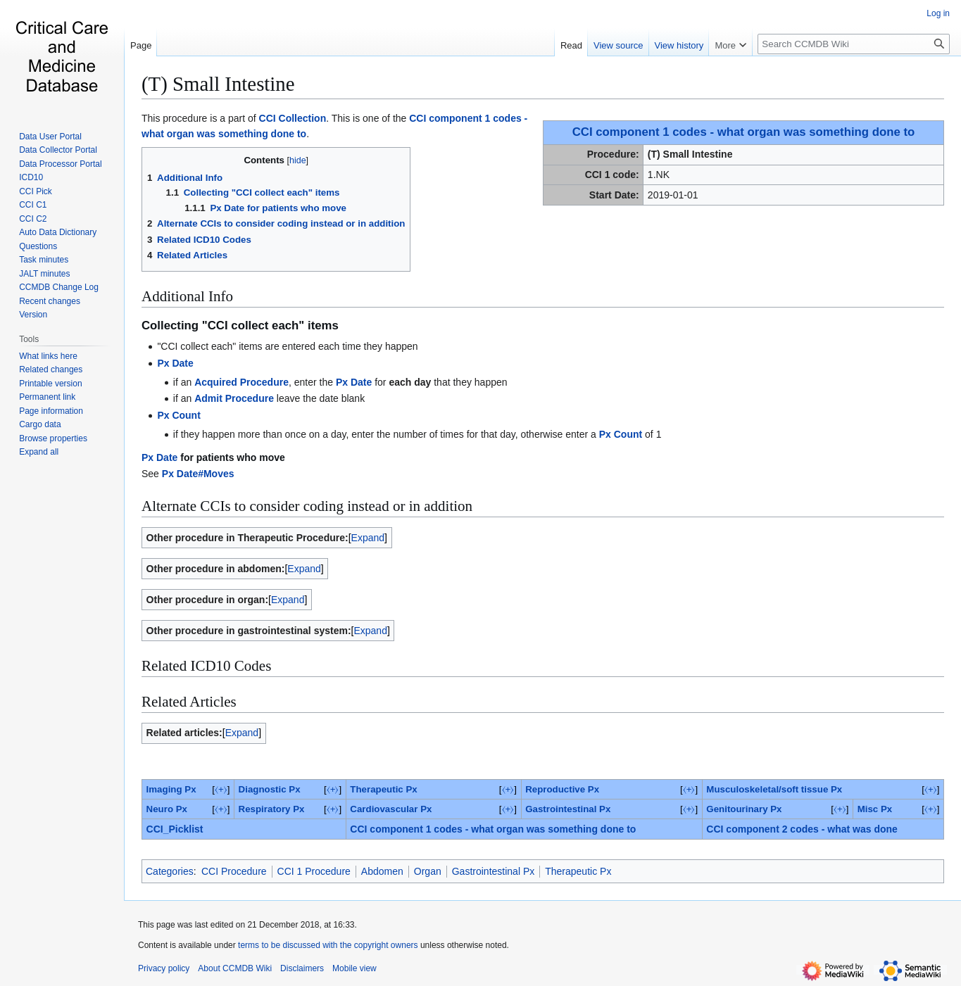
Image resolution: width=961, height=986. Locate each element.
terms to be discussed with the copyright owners (327, 945)
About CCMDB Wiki (235, 968)
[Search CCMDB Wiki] (854, 44)
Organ (427, 871)
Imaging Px (171, 789)
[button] (38, 452)
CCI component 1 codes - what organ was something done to (743, 132)
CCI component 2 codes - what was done (801, 829)
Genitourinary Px (743, 809)
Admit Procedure (234, 398)
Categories (170, 871)
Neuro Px (166, 809)
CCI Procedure (234, 871)
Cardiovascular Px (391, 809)
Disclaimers (302, 968)
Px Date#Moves (198, 473)
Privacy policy (163, 968)
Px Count (178, 415)
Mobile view (354, 968)
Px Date (175, 363)
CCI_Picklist (174, 829)
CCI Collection (293, 118)
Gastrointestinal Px (567, 809)
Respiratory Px (272, 809)
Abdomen (382, 871)
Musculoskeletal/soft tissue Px (774, 789)
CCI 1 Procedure (314, 871)
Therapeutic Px (383, 789)
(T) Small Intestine (218, 83)
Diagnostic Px (270, 789)
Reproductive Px (562, 789)
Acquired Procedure (241, 382)
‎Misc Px (875, 809)
